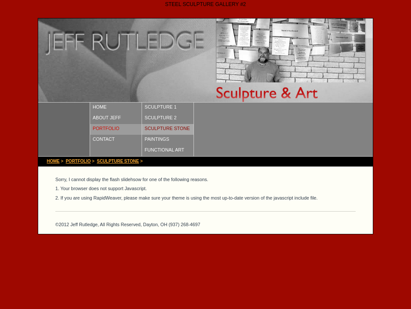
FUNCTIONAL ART (164, 149)
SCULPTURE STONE (167, 128)
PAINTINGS (157, 139)
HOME (99, 106)
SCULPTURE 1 (160, 106)
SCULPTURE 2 (160, 117)
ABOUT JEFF (107, 117)
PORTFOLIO (106, 128)
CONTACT (104, 139)
